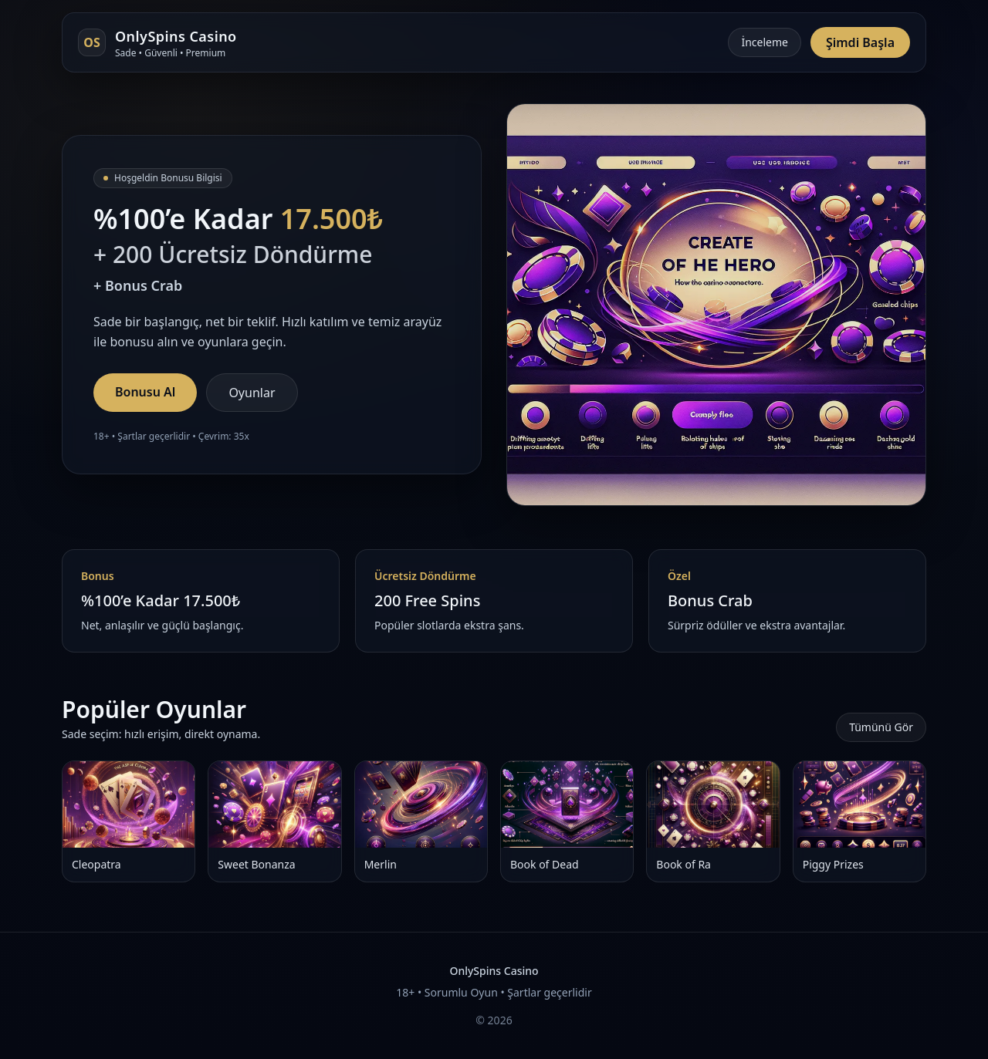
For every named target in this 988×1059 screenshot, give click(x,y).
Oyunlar (251, 392)
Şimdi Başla (860, 42)
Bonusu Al (145, 391)
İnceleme (764, 42)
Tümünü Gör (881, 727)
